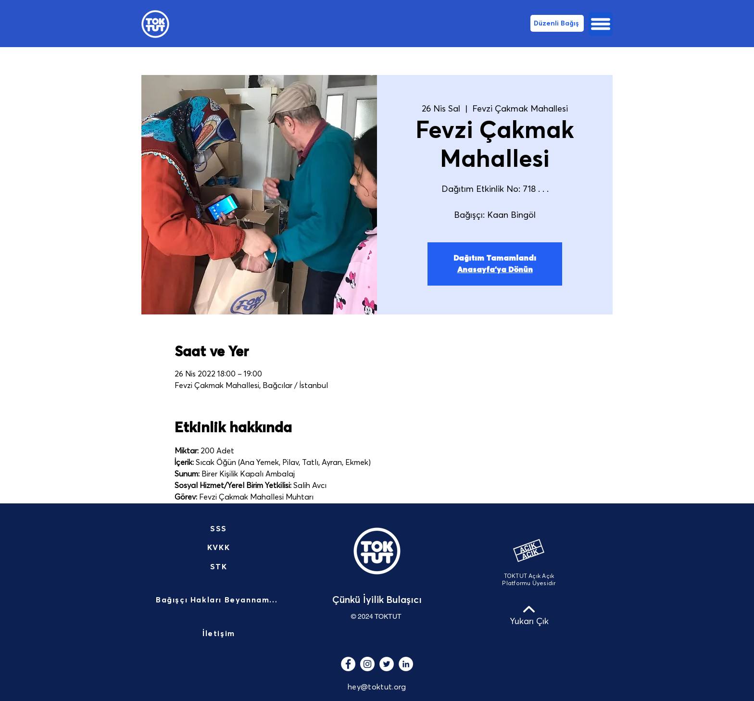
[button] (601, 24)
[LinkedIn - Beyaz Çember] (406, 664)
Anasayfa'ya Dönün (495, 270)
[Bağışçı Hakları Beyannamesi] (220, 600)
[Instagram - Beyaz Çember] (367, 664)
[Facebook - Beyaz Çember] (348, 664)
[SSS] (219, 528)
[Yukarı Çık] (529, 615)
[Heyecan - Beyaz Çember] (386, 664)
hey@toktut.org (377, 687)
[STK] (219, 566)
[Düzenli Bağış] (557, 23)
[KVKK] (219, 547)
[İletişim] (219, 634)
